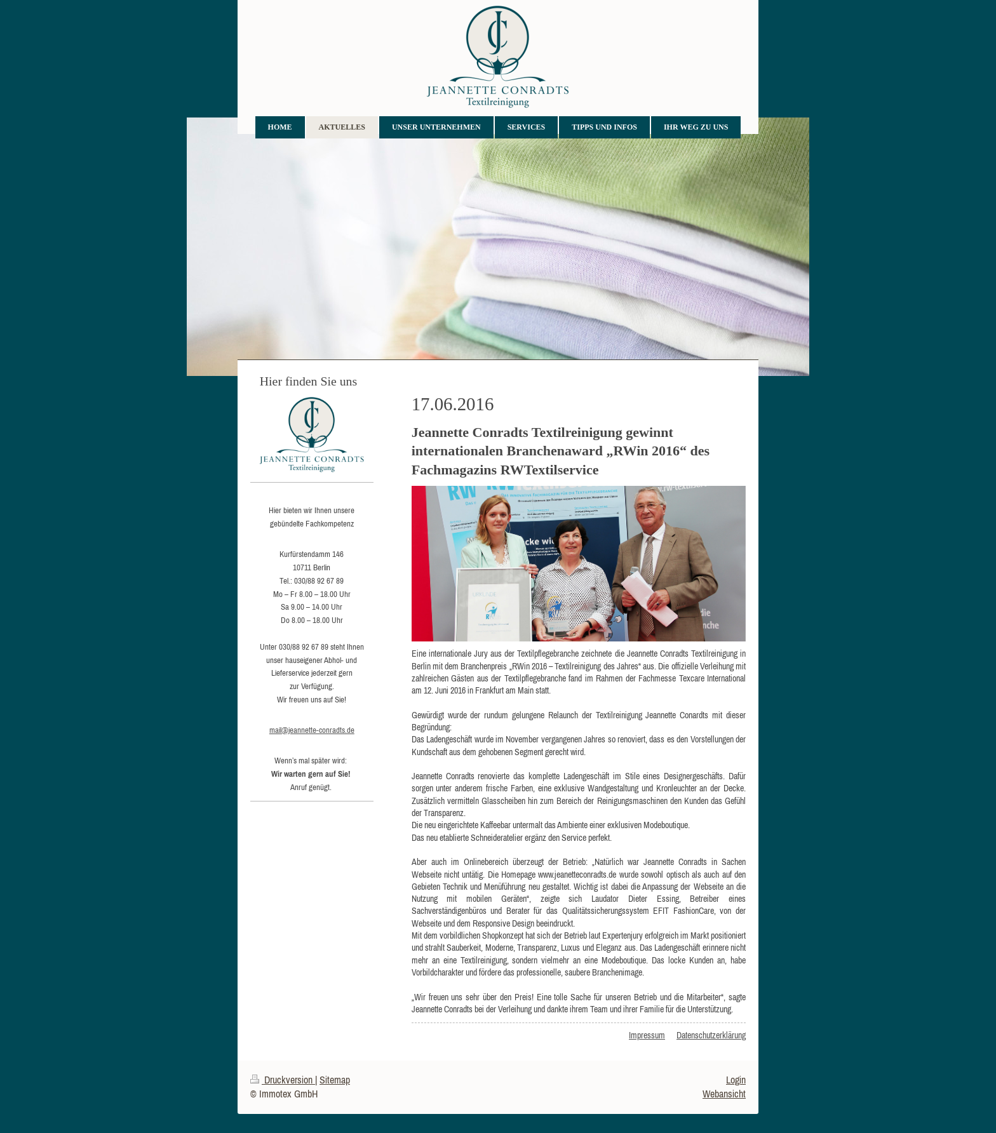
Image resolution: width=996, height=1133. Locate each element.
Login (736, 1079)
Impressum (647, 1035)
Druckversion (282, 1079)
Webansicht (724, 1093)
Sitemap (335, 1079)
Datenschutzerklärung (711, 1035)
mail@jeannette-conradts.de (311, 730)
